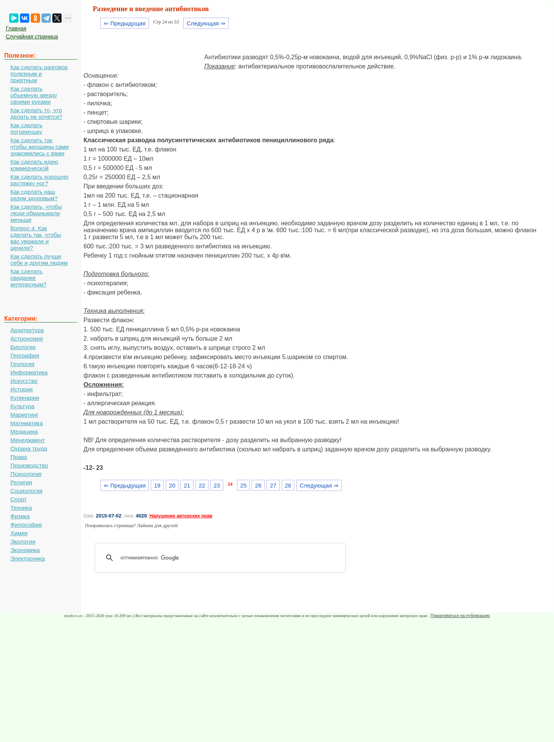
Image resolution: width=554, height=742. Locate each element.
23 (217, 485)
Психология (26, 474)
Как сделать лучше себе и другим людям (39, 259)
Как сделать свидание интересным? (28, 278)
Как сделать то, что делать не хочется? (36, 113)
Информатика (29, 372)
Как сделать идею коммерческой (34, 164)
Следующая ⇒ (206, 23)
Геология (22, 364)
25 (243, 485)
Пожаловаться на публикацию (460, 615)
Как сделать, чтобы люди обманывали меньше (36, 213)
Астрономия (26, 338)
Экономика (25, 550)
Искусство (23, 381)
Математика (26, 423)
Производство (29, 465)
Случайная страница (32, 36)
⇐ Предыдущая (125, 23)
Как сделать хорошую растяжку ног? (39, 179)
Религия (21, 482)
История (21, 389)
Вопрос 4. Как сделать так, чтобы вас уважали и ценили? (35, 238)
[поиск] (222, 557)
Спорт (18, 499)
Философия (26, 524)
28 (288, 485)
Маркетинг (24, 414)
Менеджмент (27, 440)
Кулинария (24, 397)
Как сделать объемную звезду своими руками (33, 95)
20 (172, 485)
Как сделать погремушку (26, 128)
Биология (22, 347)
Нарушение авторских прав (180, 516)
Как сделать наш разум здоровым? (34, 194)
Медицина (24, 431)
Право (18, 457)
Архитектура (27, 330)
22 (202, 485)
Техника (21, 507)
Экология (22, 541)
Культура (22, 406)
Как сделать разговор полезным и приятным (39, 73)
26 (258, 485)
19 (157, 485)
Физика (20, 516)
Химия (19, 533)
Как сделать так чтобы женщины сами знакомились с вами (39, 146)
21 (187, 485)
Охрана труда (28, 448)
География (24, 355)
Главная (16, 28)
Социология (26, 490)
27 (273, 485)
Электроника (27, 558)
